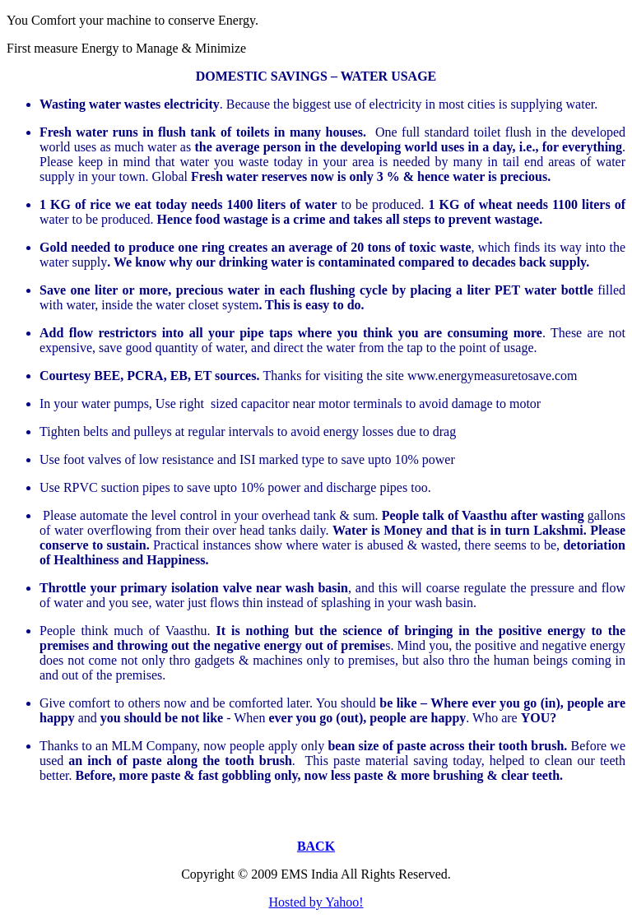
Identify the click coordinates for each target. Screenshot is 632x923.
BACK (316, 846)
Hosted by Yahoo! (315, 902)
